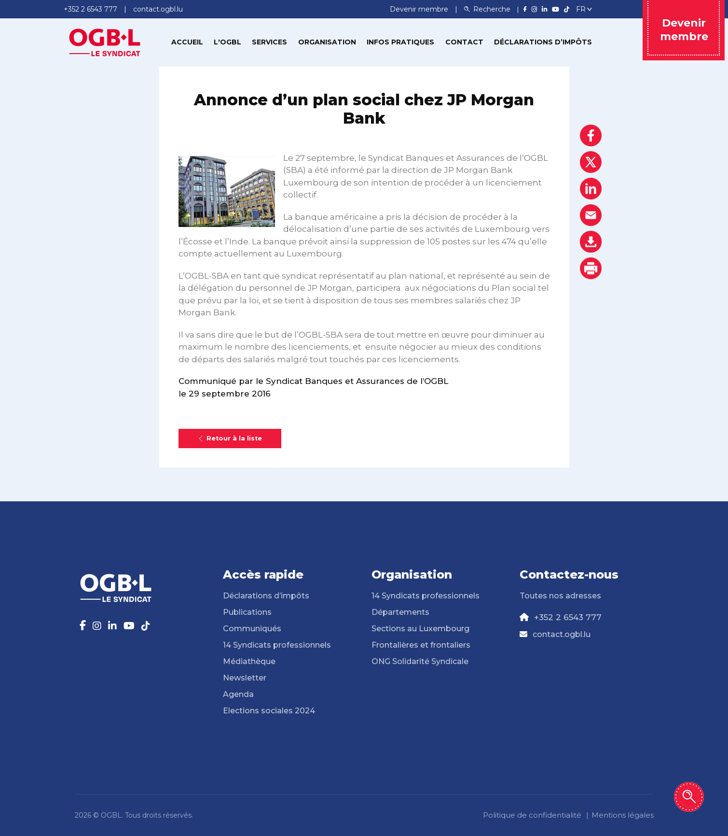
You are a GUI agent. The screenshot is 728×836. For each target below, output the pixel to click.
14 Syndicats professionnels (277, 645)
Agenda (238, 694)
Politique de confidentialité (532, 815)
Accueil (187, 42)
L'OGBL (227, 42)
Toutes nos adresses (560, 595)
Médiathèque (249, 661)
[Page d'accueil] (105, 41)
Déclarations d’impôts (543, 42)
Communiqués (252, 628)
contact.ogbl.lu (562, 634)
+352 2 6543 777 (568, 617)
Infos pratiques (400, 42)
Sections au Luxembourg (420, 628)
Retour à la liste (230, 438)
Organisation (327, 42)
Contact (464, 42)
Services (269, 42)
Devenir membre (420, 9)
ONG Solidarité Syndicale (419, 661)
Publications (247, 612)
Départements (400, 612)
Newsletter (244, 677)
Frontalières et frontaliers (420, 645)
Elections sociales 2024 (269, 710)
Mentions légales (622, 815)
